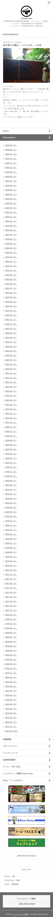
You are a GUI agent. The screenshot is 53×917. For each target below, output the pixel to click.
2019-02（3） (11, 512)
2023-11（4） (11, 271)
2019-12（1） (11, 467)
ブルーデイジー (10, 746)
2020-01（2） (11, 463)
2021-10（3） (11, 382)
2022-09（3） (11, 333)
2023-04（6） (11, 302)
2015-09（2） (11, 682)
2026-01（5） (11, 154)
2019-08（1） (11, 485)
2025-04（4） (11, 195)
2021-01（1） (11, 423)
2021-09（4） (11, 387)
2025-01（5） (11, 208)
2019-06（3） (11, 494)
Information (9, 137)
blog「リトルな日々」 (14, 780)
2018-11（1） (11, 525)
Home (6, 131)
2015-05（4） (11, 700)
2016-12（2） (11, 615)
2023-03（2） (11, 306)
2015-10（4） (11, 677)
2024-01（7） (11, 262)
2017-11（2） (11, 575)
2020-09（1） (11, 440)
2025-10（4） (11, 168)
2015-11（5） (11, 673)
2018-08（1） (11, 539)
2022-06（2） (11, 347)
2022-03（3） (11, 360)
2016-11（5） (11, 619)
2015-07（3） (11, 691)
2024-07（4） (11, 235)
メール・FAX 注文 (11, 767)
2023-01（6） (11, 315)
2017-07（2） (11, 588)
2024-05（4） (11, 244)
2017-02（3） (11, 606)
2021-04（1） (11, 409)
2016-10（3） (11, 624)
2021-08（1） (11, 391)
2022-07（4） (11, 342)
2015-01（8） (11, 718)
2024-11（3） (11, 217)
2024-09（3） (11, 226)
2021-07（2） (11, 396)
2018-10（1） (11, 530)
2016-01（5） (11, 664)
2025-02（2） (11, 203)
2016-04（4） (11, 651)
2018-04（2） (11, 557)
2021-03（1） (11, 414)
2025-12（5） (11, 159)
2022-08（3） (11, 338)
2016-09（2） (11, 628)
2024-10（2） (11, 221)
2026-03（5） (11, 145)
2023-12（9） (11, 266)
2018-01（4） (11, 566)
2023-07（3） (11, 288)
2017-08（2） (11, 584)
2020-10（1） (11, 436)
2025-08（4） (11, 177)
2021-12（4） (11, 373)
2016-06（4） (11, 642)
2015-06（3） (11, 695)
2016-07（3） (11, 637)
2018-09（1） (11, 534)
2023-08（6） (11, 284)
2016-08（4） (11, 633)
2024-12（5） (11, 212)
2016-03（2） (11, 655)
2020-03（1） (11, 458)
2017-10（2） (11, 579)
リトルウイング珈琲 (20, 914)
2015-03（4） (11, 709)
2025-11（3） (11, 163)
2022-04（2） (11, 355)
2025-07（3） (11, 181)
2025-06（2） (11, 186)
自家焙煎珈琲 (9, 760)
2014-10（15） (11, 731)
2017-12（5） (11, 570)
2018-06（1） (11, 548)
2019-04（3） (11, 503)
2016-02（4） (11, 660)
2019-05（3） (11, 499)
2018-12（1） (11, 521)
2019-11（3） (11, 472)
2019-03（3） (11, 508)
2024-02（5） (11, 257)
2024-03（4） (11, 253)
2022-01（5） (11, 369)
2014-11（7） (11, 727)
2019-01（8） (11, 516)
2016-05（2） (11, 646)
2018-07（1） (11, 543)
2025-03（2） (11, 199)
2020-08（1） (11, 445)
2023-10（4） (11, 275)
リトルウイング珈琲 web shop (18, 773)
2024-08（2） (11, 230)
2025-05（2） (11, 190)
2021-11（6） (11, 378)
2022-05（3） (11, 351)
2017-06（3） (11, 592)
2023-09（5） (11, 279)
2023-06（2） (11, 293)
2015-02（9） (11, 713)
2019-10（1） (11, 476)
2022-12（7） (11, 320)
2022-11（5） (11, 324)
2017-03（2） (11, 601)
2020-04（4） (11, 454)
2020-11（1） (11, 432)
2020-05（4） (11, 449)
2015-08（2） (11, 686)
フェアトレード (10, 753)
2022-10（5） (11, 329)
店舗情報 (7, 739)
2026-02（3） (11, 150)
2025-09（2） (11, 172)
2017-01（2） (11, 610)
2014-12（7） (11, 722)
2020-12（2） (11, 427)
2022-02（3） (11, 364)
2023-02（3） (11, 311)
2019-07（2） (11, 490)
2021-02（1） (11, 418)
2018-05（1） (11, 552)
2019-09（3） (11, 481)
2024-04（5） (11, 248)
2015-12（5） (11, 669)
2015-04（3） (11, 704)
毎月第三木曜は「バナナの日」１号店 (22, 45)
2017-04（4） (11, 597)
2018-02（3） (11, 561)
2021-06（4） (11, 400)
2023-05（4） (11, 297)
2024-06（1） (11, 239)
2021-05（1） (11, 405)
